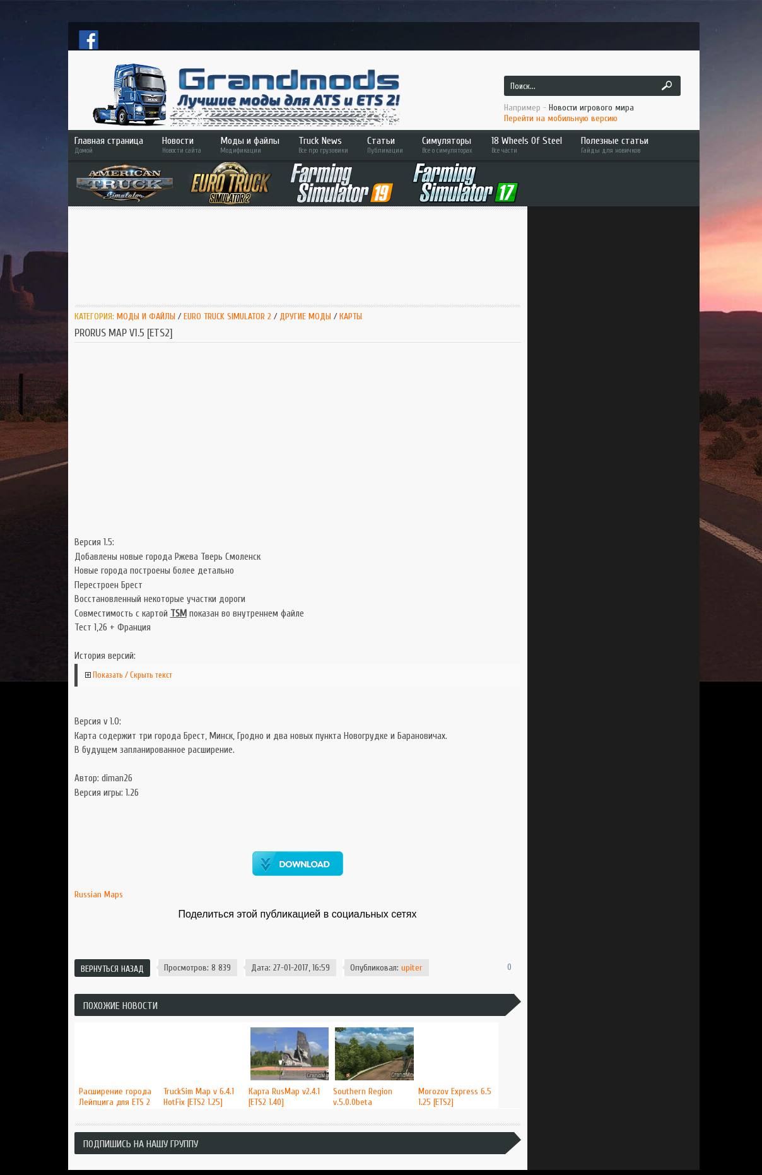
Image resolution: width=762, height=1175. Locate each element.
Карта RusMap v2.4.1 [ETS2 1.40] (284, 1096)
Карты (350, 316)
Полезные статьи (632, 145)
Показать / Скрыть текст (132, 675)
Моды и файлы (249, 145)
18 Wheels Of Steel (526, 145)
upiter (412, 967)
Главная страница (108, 145)
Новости (181, 145)
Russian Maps (98, 894)
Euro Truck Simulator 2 (227, 316)
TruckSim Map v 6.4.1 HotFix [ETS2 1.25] (198, 1096)
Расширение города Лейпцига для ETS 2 (115, 1096)
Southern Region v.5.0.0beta (362, 1096)
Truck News (323, 145)
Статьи (385, 145)
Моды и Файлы (146, 316)
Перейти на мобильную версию (561, 118)
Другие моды (305, 316)
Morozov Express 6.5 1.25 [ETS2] (454, 1096)
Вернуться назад (112, 969)
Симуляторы (447, 145)
